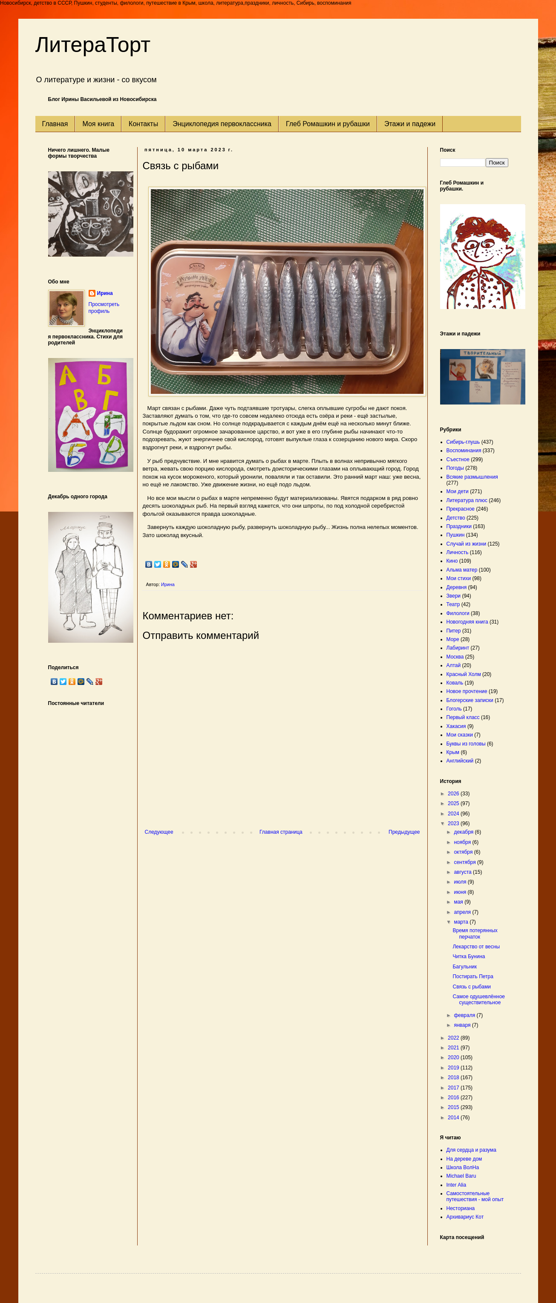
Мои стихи (459, 578)
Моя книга (98, 123)
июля (460, 882)
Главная (55, 123)
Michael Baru (461, 1176)
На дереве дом (464, 1159)
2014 (454, 1118)
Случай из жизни (467, 544)
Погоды (455, 468)
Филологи (458, 613)
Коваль (455, 683)
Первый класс (463, 717)
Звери (454, 596)
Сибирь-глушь (463, 442)
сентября (465, 862)
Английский (460, 761)
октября (464, 852)
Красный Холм (464, 674)
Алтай (454, 665)
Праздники (459, 526)
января (463, 1025)
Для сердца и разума (471, 1150)
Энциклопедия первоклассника (222, 123)
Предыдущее (404, 832)
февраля (465, 1015)
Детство (456, 518)
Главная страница (280, 832)
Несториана (461, 1208)
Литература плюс (467, 500)
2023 (454, 823)
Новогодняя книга (467, 622)
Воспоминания (464, 451)
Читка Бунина (468, 956)
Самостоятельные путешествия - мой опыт (475, 1196)
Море (453, 639)
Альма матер (462, 570)
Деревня (457, 587)
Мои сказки (460, 735)
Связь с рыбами (471, 987)
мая (459, 902)
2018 (454, 1078)
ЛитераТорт (93, 45)
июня (460, 892)
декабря (464, 832)
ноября (463, 842)
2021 (454, 1048)
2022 (454, 1038)
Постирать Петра (472, 976)
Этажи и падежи (409, 123)
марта (462, 922)
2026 (454, 794)
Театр (453, 604)
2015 (454, 1107)
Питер (454, 631)
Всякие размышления (472, 477)
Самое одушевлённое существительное (478, 999)
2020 (454, 1057)
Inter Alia (457, 1185)
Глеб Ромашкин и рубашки (328, 123)
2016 (454, 1098)
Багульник (464, 967)
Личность (458, 552)
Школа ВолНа (463, 1167)
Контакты (143, 123)
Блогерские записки (470, 700)
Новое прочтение (467, 691)
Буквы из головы (466, 744)
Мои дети (458, 491)
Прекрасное (461, 509)
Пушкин (456, 535)
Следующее (159, 832)
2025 (454, 803)
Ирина (105, 293)
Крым (453, 752)
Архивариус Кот (465, 1217)
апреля (463, 912)
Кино (452, 561)
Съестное (458, 459)
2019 (454, 1068)
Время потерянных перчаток (474, 933)
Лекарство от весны (476, 947)
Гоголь (454, 709)
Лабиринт (458, 648)
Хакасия (456, 726)
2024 (454, 814)
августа (463, 872)
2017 (454, 1088)
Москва (455, 657)
